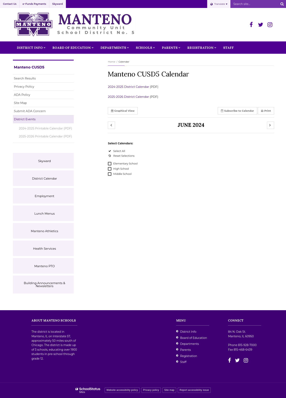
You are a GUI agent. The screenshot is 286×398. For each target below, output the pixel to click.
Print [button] (266, 110)
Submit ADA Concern (30, 111)
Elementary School (125, 163)
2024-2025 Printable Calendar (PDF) (45, 128)
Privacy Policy (24, 86)
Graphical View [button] (122, 110)
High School (121, 168)
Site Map (20, 103)
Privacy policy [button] (151, 390)
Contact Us (9, 3)
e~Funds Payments (34, 3)
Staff (183, 362)
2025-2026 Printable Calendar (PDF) (46, 137)
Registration (188, 356)
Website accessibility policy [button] (122, 390)
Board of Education (193, 338)
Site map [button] (169, 390)
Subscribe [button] (237, 110)
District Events (25, 119)
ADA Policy (22, 95)
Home (111, 61)
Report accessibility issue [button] (194, 390)
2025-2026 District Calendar (128, 97)
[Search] (282, 4)
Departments (189, 344)
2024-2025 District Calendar (128, 87)
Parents (185, 350)
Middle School (122, 173)
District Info (188, 331)
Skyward (57, 3)
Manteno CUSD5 (29, 67)
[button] (111, 125)
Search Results (25, 78)
